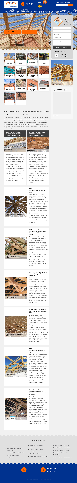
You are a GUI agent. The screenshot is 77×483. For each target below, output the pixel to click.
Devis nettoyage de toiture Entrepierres (36, 446)
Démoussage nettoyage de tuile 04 (41, 11)
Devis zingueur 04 (18, 11)
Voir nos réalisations (12, 32)
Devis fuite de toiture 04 (31, 11)
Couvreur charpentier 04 (7, 11)
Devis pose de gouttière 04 (22, 11)
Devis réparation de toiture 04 (12, 11)
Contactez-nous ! (29, 32)
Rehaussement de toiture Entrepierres (16, 452)
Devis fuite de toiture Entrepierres (61, 447)
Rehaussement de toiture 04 (63, 11)
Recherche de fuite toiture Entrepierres (62, 457)
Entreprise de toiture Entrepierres (61, 450)
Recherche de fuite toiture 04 (51, 11)
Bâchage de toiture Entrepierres (61, 445)
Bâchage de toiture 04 (27, 11)
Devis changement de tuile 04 (69, 11)
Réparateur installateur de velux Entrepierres (14, 449)
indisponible (29, 3)
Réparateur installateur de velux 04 (56, 11)
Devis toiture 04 (46, 11)
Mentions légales (47, 479)
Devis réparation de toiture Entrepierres (36, 450)
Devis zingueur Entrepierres (36, 453)
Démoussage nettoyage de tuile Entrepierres (60, 453)
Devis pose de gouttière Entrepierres (38, 456)
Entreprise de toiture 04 (36, 11)
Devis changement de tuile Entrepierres (13, 456)
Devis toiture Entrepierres (13, 446)
